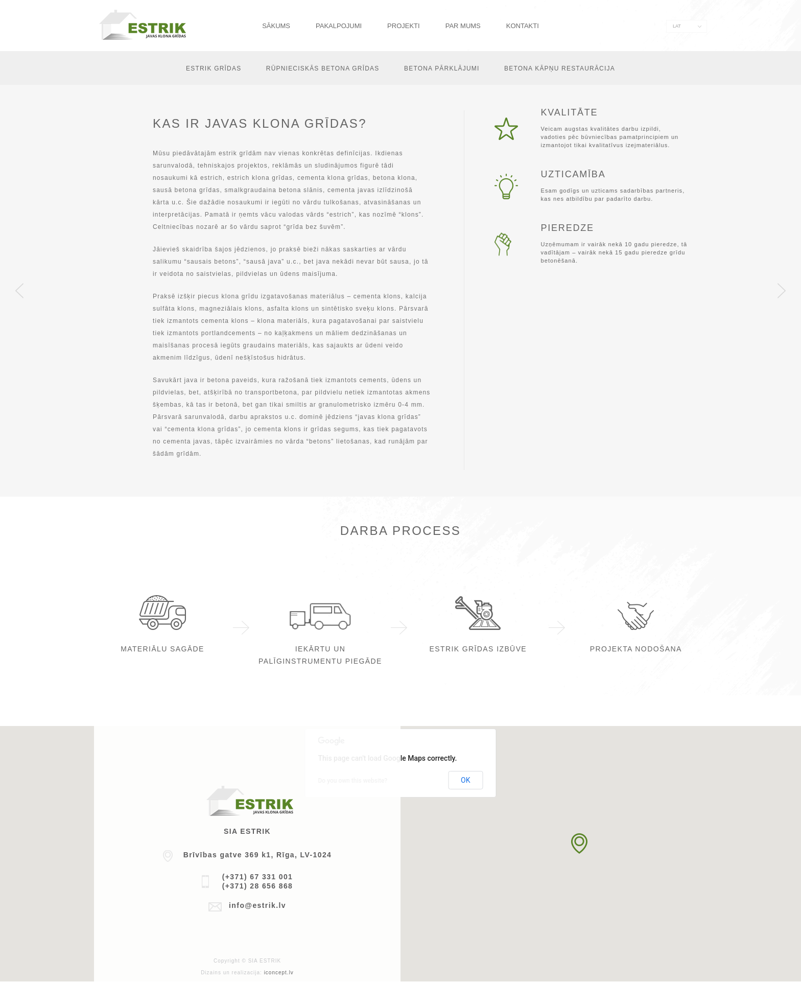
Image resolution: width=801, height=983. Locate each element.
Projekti (403, 25)
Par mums (463, 25)
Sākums (276, 25)
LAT (677, 26)
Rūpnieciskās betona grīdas (323, 68)
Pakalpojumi (339, 25)
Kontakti (522, 25)
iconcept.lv (279, 972)
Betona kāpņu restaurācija (559, 68)
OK (465, 780)
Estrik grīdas (213, 68)
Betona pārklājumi (442, 68)
